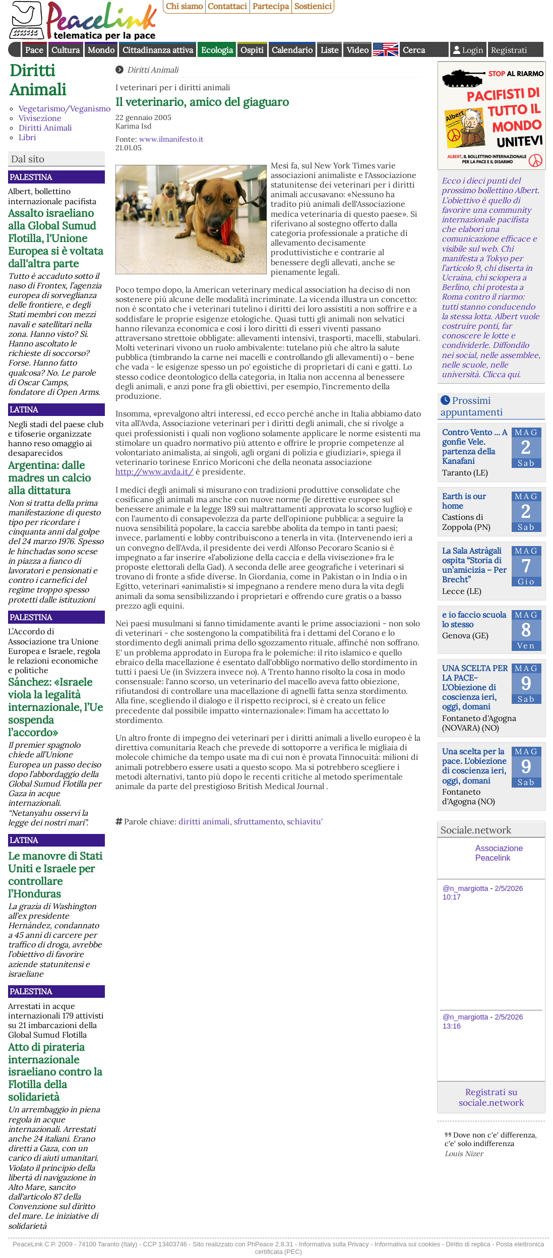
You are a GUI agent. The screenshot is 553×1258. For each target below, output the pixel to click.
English (385, 49)
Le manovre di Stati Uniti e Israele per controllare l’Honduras (55, 875)
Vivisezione (40, 118)
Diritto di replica (468, 1244)
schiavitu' (305, 821)
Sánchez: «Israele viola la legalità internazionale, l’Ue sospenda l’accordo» (55, 707)
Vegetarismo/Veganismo (64, 108)
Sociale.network (476, 830)
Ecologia (217, 50)
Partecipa (271, 6)
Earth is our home (464, 501)
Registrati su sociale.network (491, 1097)
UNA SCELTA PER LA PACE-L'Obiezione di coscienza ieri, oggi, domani (475, 687)
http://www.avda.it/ (154, 471)
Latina (24, 409)
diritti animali (204, 821)
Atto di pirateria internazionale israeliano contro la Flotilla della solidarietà (55, 1072)
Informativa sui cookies (407, 1244)
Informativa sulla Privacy (334, 1244)
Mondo (101, 50)
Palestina (31, 177)
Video (357, 50)
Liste (330, 50)
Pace (34, 50)
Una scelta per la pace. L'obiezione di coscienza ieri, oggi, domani (474, 766)
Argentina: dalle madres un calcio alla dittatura (49, 477)
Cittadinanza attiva (157, 50)
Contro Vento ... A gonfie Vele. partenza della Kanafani (474, 446)
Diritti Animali (38, 80)
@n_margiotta (465, 888)
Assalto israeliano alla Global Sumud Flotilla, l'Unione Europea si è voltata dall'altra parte (55, 238)
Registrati (509, 50)
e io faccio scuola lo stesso (474, 619)
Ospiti (252, 50)
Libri (27, 137)
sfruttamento (258, 821)
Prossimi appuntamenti (472, 406)
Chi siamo (184, 6)
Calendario (292, 50)
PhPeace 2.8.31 (270, 1244)
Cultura (65, 50)
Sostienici (313, 6)
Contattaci (227, 6)
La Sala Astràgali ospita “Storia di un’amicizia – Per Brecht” (474, 565)
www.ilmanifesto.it (171, 139)
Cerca (414, 50)
